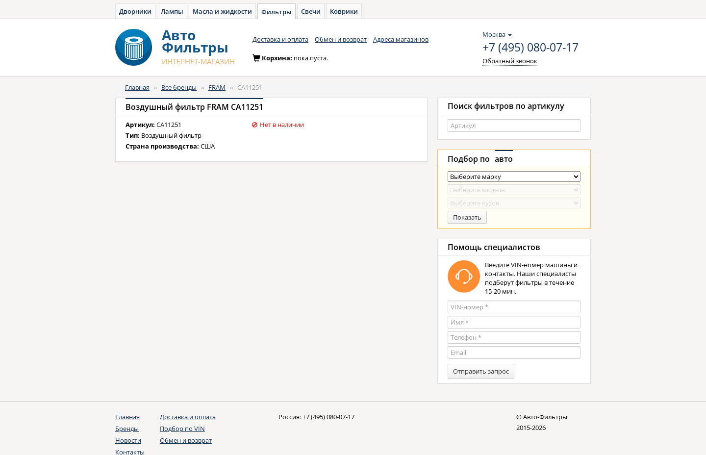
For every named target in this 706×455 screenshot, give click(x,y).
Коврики (344, 11)
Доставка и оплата (280, 39)
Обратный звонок (509, 60)
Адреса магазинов (401, 39)
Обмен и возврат (341, 39)
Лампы (172, 11)
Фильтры (276, 11)
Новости (128, 440)
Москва (497, 34)
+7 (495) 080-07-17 (530, 47)
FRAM (217, 87)
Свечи (311, 11)
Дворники (135, 11)
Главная (137, 87)
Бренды (127, 428)
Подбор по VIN (182, 428)
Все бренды (179, 87)
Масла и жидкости (222, 11)
